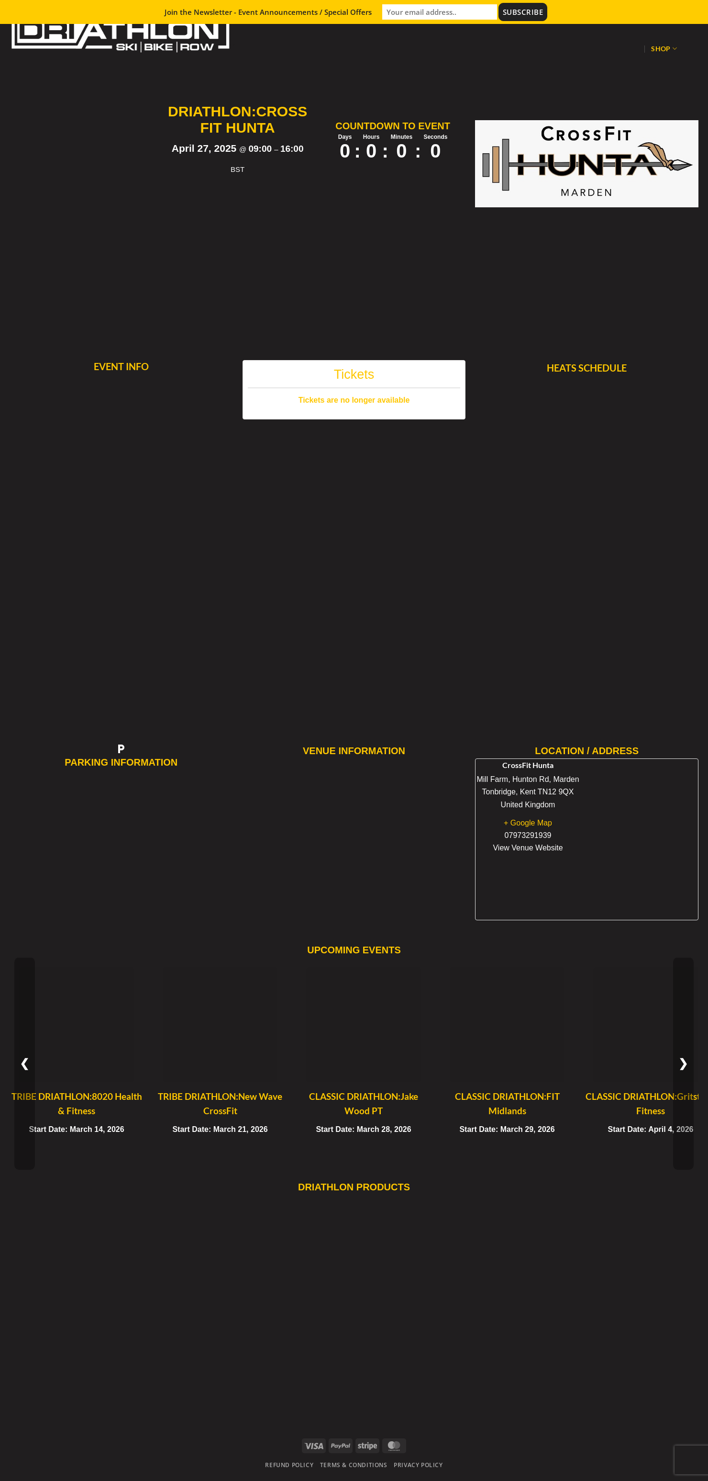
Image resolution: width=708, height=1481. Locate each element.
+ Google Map (528, 823)
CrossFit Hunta (527, 764)
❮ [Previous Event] (25, 1063)
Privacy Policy (418, 1465)
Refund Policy (289, 1465)
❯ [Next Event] (683, 1063)
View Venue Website (528, 848)
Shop (664, 48)
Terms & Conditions (353, 1465)
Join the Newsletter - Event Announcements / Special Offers (268, 12)
